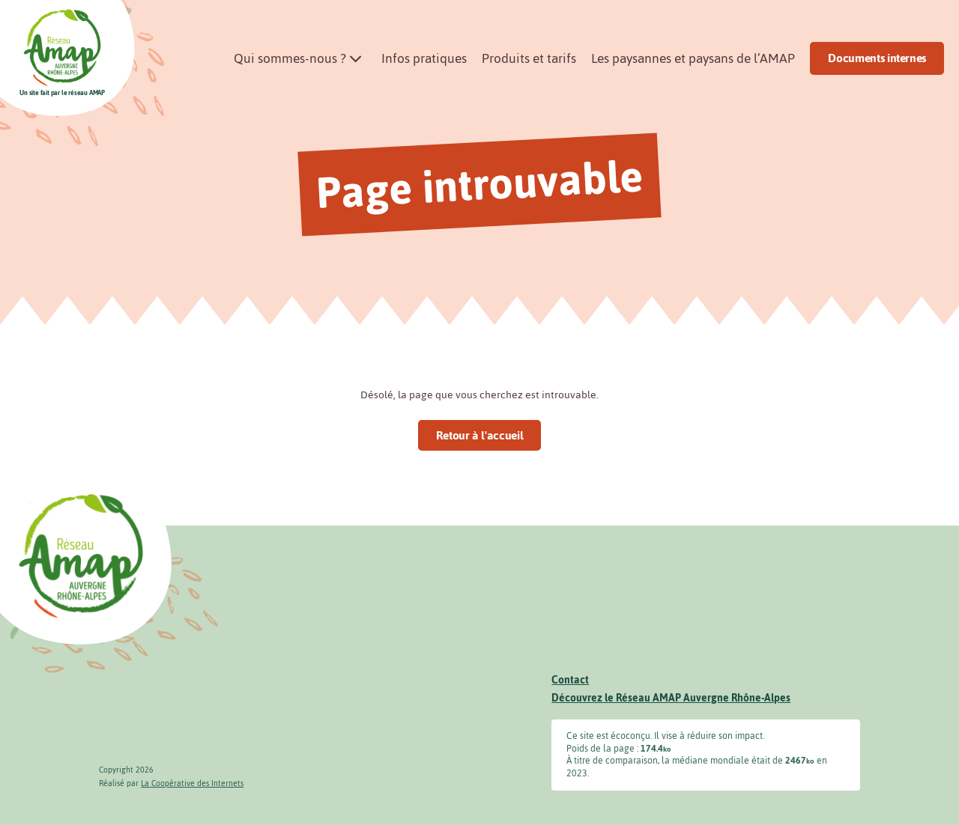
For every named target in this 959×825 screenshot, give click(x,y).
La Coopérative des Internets (192, 783)
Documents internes (877, 58)
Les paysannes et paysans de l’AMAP (693, 58)
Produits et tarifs (529, 58)
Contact (570, 680)
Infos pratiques (424, 58)
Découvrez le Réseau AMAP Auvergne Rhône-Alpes (670, 698)
